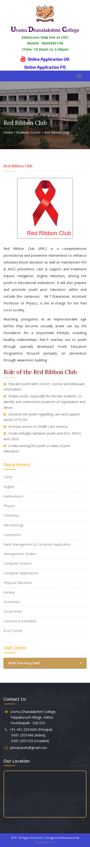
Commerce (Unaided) (20, 621)
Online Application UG (48, 59)
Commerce (12, 534)
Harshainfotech (45, 842)
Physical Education (18, 582)
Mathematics (14, 496)
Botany (9, 592)
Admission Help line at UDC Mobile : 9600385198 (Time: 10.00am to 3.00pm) (45, 43)
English (9, 486)
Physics (9, 505)
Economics (12, 601)
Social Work (13, 611)
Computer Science (18, 563)
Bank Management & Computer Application (37, 544)
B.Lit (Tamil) (13, 630)
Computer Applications (21, 573)
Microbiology (13, 525)
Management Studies (20, 553)
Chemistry (11, 515)
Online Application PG (45, 67)
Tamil (8, 477)
